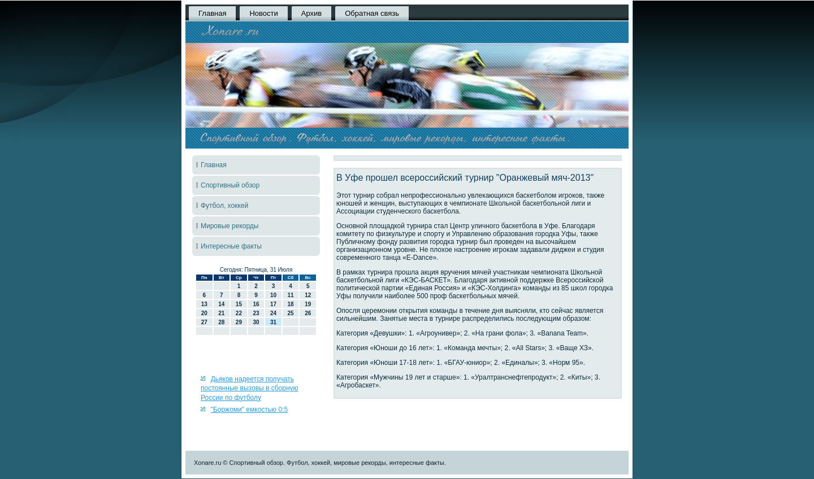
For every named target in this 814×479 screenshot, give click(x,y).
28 (221, 322)
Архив (311, 13)
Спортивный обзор (230, 185)
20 (204, 313)
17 (273, 304)
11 (291, 295)
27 (204, 322)
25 (291, 313)
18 (291, 304)
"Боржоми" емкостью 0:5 (249, 409)
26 (308, 313)
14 (221, 304)
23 (256, 313)
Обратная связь (372, 13)
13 (204, 304)
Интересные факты (231, 246)
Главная (212, 13)
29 (239, 322)
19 (308, 304)
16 (256, 304)
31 (273, 322)
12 (308, 295)
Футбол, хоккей (224, 206)
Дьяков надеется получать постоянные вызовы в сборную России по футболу (249, 388)
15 (239, 304)
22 (239, 313)
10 (273, 295)
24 (273, 313)
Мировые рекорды (230, 226)
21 (221, 313)
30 (256, 322)
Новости (263, 13)
